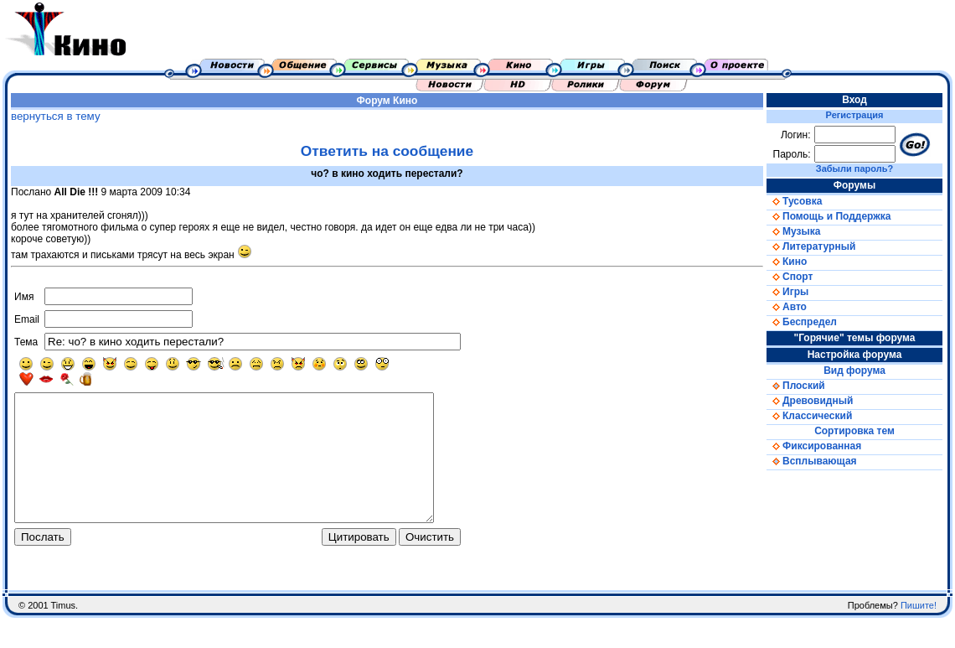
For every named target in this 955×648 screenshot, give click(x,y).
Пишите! (919, 635)
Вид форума (854, 370)
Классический (809, 416)
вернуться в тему (56, 116)
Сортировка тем (854, 431)
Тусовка (794, 201)
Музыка (793, 231)
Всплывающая (812, 461)
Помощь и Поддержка (828, 216)
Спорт (790, 277)
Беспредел (802, 322)
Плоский (796, 385)
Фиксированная (814, 446)
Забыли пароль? (854, 168)
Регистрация (855, 115)
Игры (787, 292)
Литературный (811, 246)
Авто (787, 307)
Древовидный (810, 401)
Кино (405, 100)
